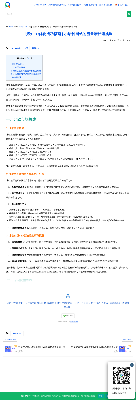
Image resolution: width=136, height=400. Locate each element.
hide (29, 58)
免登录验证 (74, 322)
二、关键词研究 (15, 77)
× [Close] (131, 365)
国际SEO (35, 48)
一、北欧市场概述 (16, 64)
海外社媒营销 (90, 5)
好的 (101, 396)
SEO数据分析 (74, 5)
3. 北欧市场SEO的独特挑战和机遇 (26, 74)
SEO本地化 (16, 48)
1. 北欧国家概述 (18, 67)
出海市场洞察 (105, 5)
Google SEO (40, 5)
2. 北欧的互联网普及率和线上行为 (26, 71)
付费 (26, 48)
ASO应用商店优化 (57, 5)
